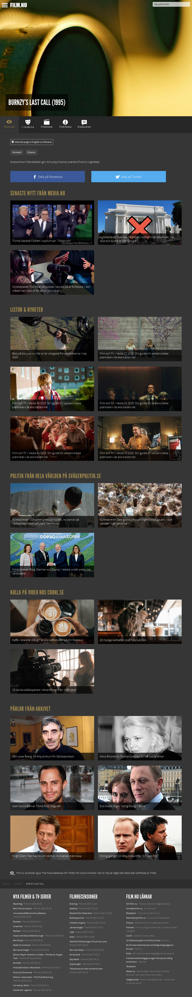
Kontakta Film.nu (134, 908)
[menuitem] (6, 884)
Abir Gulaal (18, 940)
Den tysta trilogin (21, 950)
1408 (72, 932)
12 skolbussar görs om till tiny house (143, 940)
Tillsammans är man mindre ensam (86, 968)
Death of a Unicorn (22, 945)
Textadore (131, 966)
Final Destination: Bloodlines (26, 967)
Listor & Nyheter (26, 309)
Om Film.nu (131, 904)
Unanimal (17, 926)
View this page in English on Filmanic (32, 142)
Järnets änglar (76, 927)
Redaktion (131, 913)
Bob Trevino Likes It (22, 908)
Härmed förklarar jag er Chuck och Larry (88, 941)
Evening (73, 904)
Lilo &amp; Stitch (21, 985)
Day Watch (74, 959)
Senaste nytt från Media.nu (37, 193)
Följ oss (129, 922)
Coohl (129, 935)
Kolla (128, 953)
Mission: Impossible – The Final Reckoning (33, 977)
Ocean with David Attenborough (28, 935)
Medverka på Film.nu (136, 918)
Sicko (72, 937)
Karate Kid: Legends (22, 990)
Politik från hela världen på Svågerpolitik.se (55, 476)
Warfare (16, 931)
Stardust (74, 908)
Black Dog (17, 904)
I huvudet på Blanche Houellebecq (29, 913)
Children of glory (78, 922)
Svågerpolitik (132, 979)
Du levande (75, 954)
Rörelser (17, 921)
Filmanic (130, 927)
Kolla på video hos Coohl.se (37, 592)
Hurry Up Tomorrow (22, 972)
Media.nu (130, 971)
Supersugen (75, 964)
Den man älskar (77, 950)
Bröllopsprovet (77, 918)
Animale (17, 963)
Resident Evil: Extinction (81, 913)
